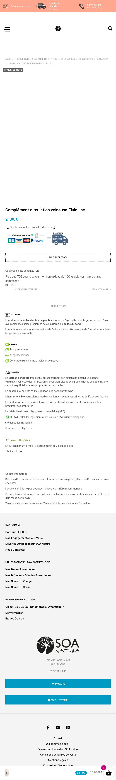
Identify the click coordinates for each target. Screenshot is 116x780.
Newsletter (58, 700)
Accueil (9, 59)
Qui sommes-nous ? (58, 743)
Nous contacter (15, 549)
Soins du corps (86, 59)
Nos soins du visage (18, 581)
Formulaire (58, 683)
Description (58, 306)
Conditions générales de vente (58, 754)
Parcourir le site (16, 532)
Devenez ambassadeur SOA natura (27, 543)
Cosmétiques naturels (64, 59)
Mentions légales (58, 760)
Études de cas (14, 618)
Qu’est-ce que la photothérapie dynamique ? (34, 607)
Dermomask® (14, 612)
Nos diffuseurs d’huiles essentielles (28, 575)
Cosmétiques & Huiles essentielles (33, 59)
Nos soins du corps (17, 587)
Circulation (102, 59)
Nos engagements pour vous (24, 538)
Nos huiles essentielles (20, 569)
